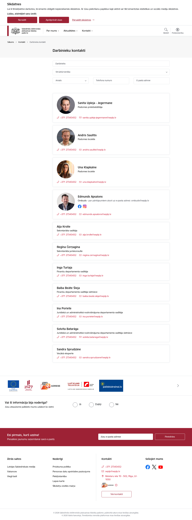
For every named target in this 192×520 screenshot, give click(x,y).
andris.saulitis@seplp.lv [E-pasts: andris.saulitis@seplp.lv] (94, 149)
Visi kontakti (117, 494)
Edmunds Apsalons (90, 196)
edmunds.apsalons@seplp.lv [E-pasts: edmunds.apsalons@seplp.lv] (97, 214)
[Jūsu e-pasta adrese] (125, 437)
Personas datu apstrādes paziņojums (71, 471)
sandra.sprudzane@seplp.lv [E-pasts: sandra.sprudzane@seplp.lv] (96, 357)
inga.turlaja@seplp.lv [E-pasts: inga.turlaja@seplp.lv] (93, 275)
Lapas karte (58, 481)
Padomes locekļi (18, 61)
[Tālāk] (178, 385)
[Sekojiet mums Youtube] (160, 467)
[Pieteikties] (170, 437)
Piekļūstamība (60, 476)
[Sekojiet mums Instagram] (85, 206)
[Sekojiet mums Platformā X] (154, 467)
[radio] (77, 404)
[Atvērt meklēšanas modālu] (166, 31)
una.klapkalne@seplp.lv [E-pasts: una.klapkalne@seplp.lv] (94, 181)
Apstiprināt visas (54, 19)
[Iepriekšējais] (14, 385)
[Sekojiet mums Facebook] (80, 206)
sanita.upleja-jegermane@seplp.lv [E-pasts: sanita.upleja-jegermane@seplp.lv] (99, 117)
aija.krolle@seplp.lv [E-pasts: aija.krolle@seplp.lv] (92, 234)
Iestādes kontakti (19, 50)
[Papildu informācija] (116, 485)
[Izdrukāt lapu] (177, 49)
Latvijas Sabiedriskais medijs (21, 466)
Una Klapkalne (87, 167)
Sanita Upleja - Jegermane (95, 103)
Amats (59, 80)
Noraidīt (22, 19)
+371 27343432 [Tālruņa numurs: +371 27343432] (68, 117)
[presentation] (25, 417)
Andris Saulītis (87, 135)
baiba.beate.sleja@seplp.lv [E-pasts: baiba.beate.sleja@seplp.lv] (96, 296)
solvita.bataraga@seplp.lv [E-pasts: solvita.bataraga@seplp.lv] (95, 337)
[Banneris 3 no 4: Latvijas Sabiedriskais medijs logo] (81, 385)
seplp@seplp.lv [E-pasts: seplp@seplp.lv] (112, 471)
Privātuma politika (62, 466)
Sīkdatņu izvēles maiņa (64, 485)
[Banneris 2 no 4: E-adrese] (50, 385)
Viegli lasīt (12, 476)
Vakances (12, 471)
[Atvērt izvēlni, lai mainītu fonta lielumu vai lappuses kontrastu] (177, 31)
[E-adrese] (108, 485)
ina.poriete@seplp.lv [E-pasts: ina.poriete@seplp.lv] (93, 316)
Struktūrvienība (63, 72)
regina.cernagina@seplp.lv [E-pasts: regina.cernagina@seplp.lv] (96, 255)
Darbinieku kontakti (20, 55)
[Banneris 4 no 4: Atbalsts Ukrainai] (111, 385)
